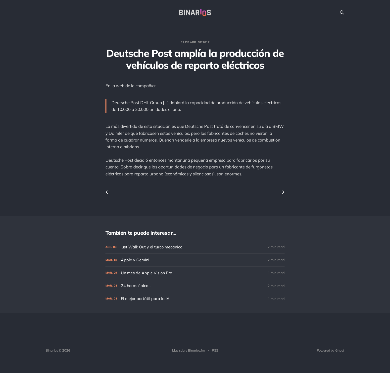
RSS (215, 350)
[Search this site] (342, 12)
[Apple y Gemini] (195, 260)
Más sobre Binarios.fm (188, 350)
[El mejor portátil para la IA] (195, 298)
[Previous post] (109, 192)
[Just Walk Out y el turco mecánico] (195, 247)
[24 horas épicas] (195, 285)
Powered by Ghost (330, 350)
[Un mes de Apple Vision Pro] (195, 273)
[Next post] (281, 192)
